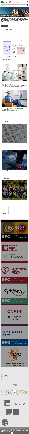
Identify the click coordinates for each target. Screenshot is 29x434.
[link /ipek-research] (14, 422)
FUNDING (5, 210)
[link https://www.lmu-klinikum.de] (14, 402)
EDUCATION (5, 213)
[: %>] (14, 160)
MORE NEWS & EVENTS (5, 115)
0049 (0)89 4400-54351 (5, 376)
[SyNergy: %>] (14, 293)
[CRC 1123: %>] (14, 230)
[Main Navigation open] (27, 2)
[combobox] (14, 5)
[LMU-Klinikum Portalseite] (3, 2)
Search (27, 5)
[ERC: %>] (14, 356)
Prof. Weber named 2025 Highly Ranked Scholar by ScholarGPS (14, 108)
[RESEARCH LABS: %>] (14, 133)
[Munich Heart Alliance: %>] (14, 251)
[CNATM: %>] (14, 314)
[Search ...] (14, 5)
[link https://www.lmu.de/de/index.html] (14, 412)
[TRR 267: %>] (14, 272)
